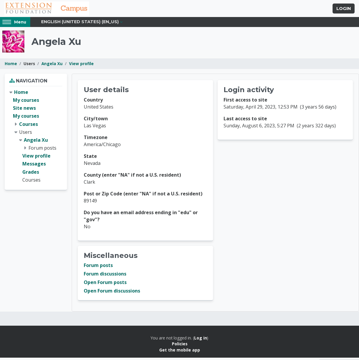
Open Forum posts (105, 284)
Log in (200, 340)
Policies (179, 346)
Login (343, 9)
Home (11, 66)
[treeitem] (35, 138)
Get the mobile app (179, 352)
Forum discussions (105, 276)
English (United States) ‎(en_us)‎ (80, 24)
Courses (28, 126)
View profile (81, 66)
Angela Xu (52, 66)
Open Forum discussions (112, 293)
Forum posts (98, 267)
